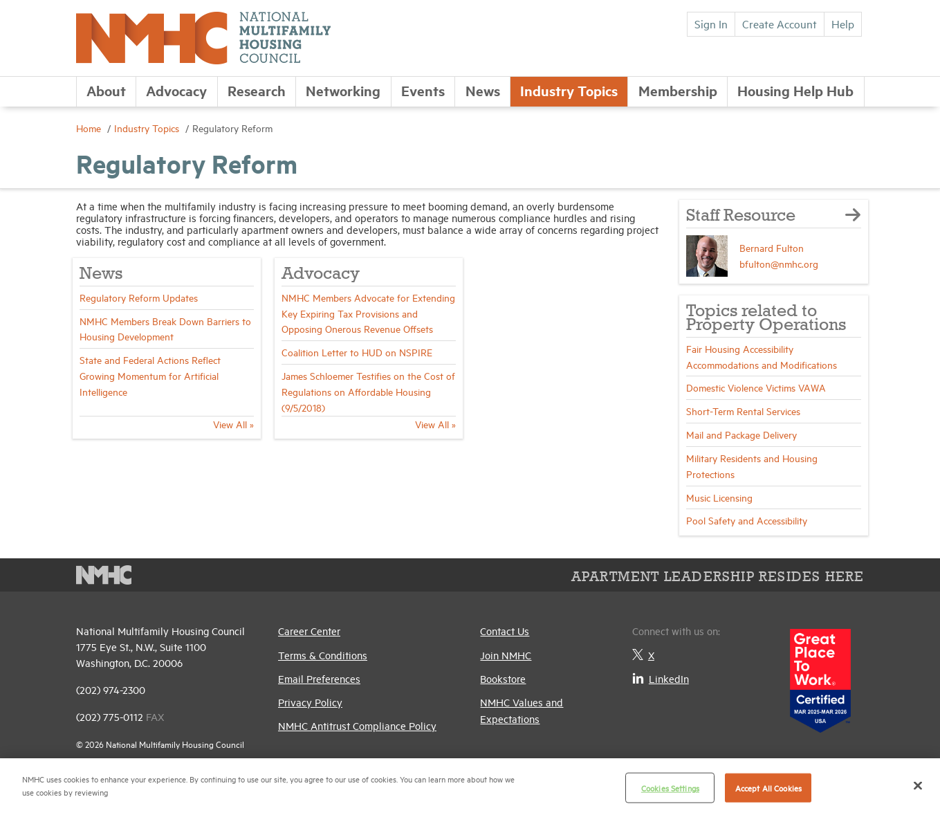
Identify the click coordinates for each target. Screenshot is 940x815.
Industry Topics (569, 90)
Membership (677, 90)
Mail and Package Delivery (741, 434)
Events (423, 90)
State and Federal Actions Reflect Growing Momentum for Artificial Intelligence (150, 375)
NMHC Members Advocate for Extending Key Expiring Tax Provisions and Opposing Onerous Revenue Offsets (368, 313)
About (106, 90)
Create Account (779, 23)
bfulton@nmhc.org (778, 263)
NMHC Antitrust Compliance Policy (357, 725)
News (483, 90)
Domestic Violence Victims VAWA (756, 387)
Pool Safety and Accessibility (746, 519)
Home (90, 127)
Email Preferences (319, 678)
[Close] (918, 785)
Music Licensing (719, 497)
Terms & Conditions (322, 654)
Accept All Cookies (768, 788)
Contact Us (504, 630)
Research (257, 90)
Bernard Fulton (771, 247)
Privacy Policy (310, 701)
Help (842, 23)
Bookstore (503, 678)
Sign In (711, 23)
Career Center (309, 630)
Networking (343, 90)
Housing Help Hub (795, 90)
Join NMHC (505, 654)
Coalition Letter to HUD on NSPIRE (357, 351)
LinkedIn (660, 678)
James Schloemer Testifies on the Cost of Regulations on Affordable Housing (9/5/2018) (368, 391)
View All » (233, 423)
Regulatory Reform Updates (139, 297)
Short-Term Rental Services (743, 410)
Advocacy (176, 90)
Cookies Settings (670, 788)
